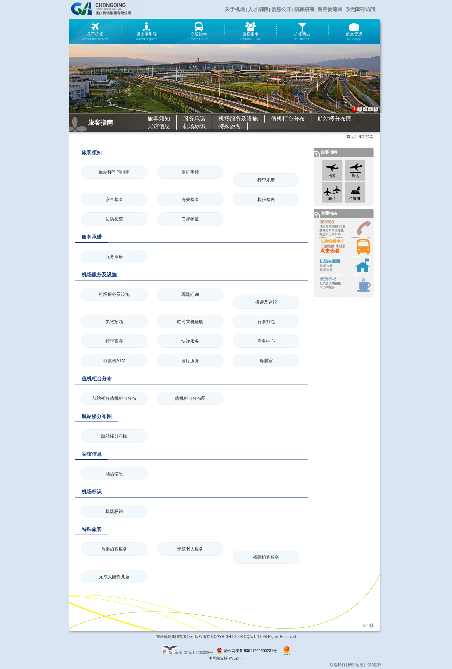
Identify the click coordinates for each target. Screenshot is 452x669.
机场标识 (194, 126)
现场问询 (190, 294)
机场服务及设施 (238, 119)
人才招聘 (258, 9)
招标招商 (304, 9)
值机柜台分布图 (190, 398)
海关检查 (190, 199)
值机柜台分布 (288, 119)
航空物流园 (329, 9)
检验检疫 (266, 199)
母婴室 (266, 360)
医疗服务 (190, 360)
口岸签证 (190, 218)
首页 (350, 136)
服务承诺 (194, 119)
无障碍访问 (360, 9)
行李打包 (266, 321)
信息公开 (281, 9)
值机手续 (190, 172)
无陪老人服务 (190, 549)
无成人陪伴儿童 (114, 576)
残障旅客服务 (266, 557)
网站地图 (355, 665)
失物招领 (114, 321)
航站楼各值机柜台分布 (114, 398)
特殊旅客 (229, 126)
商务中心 (266, 341)
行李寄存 (114, 341)
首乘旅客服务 (114, 549)
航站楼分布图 (335, 119)
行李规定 (266, 179)
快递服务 (190, 341)
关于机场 (235, 9)
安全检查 (114, 199)
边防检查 (114, 218)
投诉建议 (373, 665)
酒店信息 (114, 473)
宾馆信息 (159, 126)
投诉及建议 (266, 302)
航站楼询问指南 (114, 172)
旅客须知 (159, 119)
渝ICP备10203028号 (196, 652)
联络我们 (337, 665)
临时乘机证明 (190, 321)
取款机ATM (114, 360)
